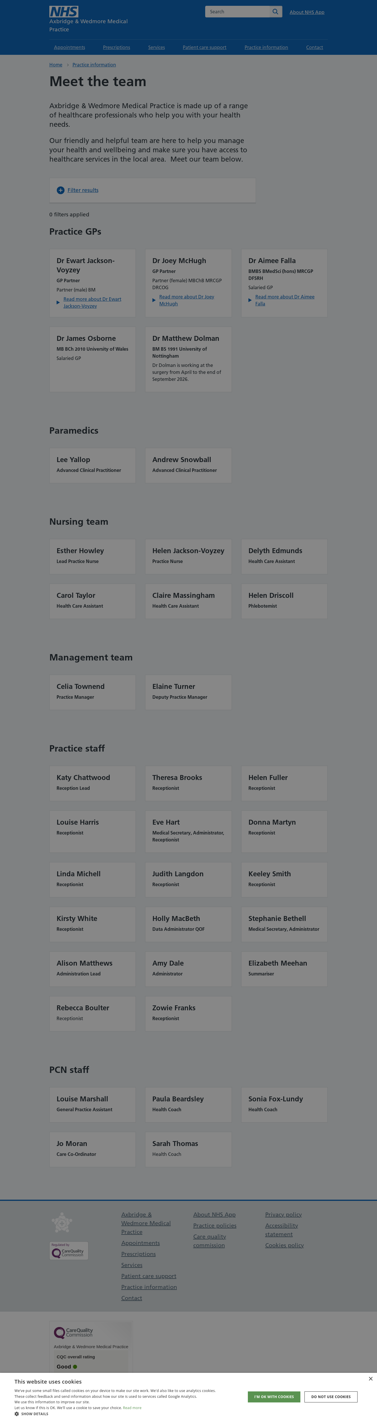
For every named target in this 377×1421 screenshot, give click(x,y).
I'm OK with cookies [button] (274, 1396)
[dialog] (188, 710)
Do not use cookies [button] (331, 1396)
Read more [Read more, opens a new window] (132, 1407)
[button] (115, 1414)
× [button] (370, 1379)
